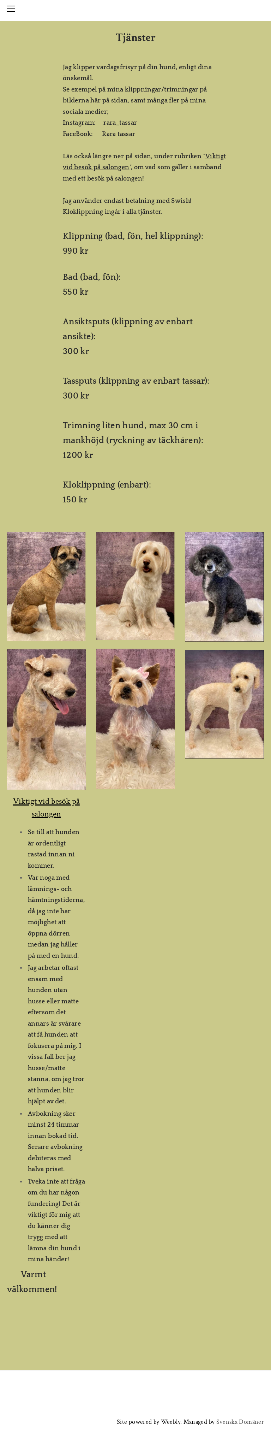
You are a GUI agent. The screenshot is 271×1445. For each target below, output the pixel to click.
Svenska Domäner (240, 1422)
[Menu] (12, 9)
